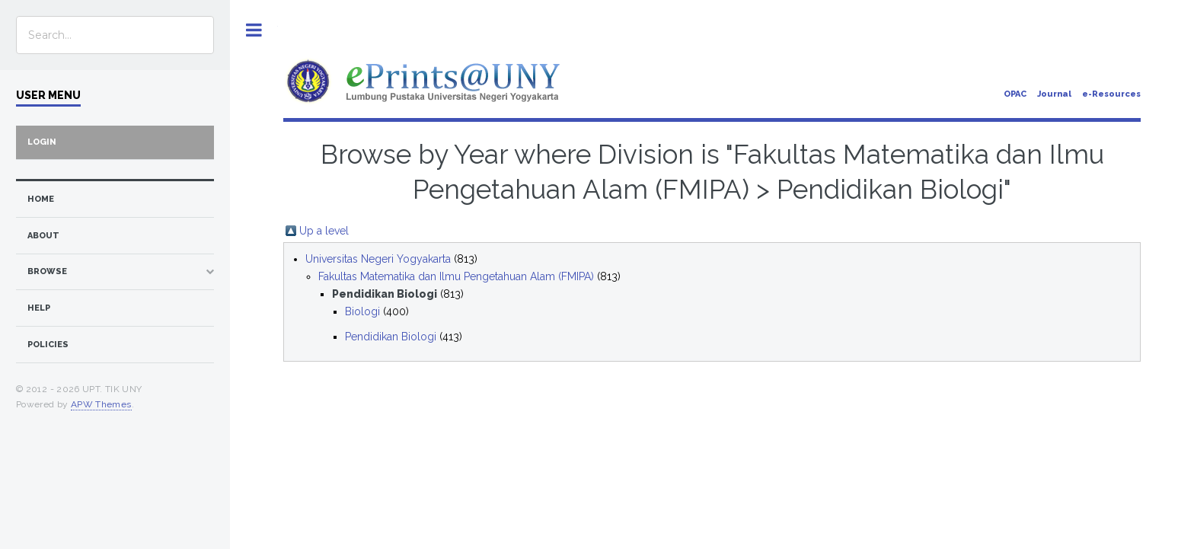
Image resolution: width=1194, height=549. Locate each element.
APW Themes (101, 404)
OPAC (1015, 94)
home (40, 199)
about (43, 236)
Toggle (254, 30)
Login (41, 142)
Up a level (324, 231)
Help (38, 308)
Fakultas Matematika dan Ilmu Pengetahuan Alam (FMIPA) (456, 276)
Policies (48, 345)
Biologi (362, 311)
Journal (1054, 94)
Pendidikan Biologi (390, 336)
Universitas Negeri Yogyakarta (378, 259)
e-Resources (1111, 94)
